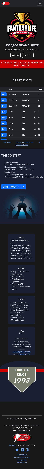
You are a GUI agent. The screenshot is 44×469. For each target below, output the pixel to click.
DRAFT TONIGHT (11, 186)
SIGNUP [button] (28, 55)
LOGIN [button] (15, 55)
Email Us (12, 445)
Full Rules (7, 142)
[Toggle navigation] (40, 3)
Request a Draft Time (24, 142)
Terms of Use (22, 455)
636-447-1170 (24, 354)
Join (3, 94)
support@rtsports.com (22, 352)
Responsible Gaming (22, 457)
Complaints (22, 460)
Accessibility (22, 462)
